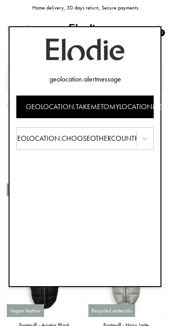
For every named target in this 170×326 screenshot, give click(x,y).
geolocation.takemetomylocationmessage (90, 106)
